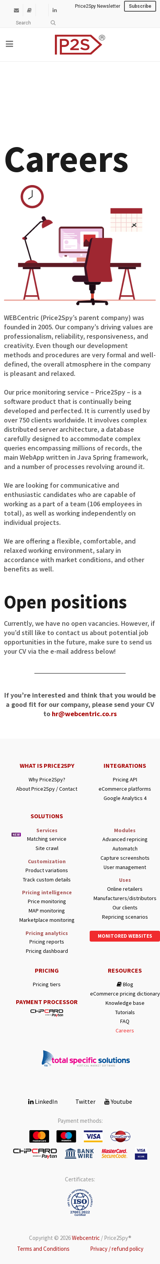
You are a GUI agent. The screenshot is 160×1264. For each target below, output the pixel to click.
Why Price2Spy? (47, 779)
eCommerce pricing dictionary (125, 993)
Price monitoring (47, 901)
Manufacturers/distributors (125, 898)
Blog (125, 984)
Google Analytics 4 (125, 798)
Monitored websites (125, 936)
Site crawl (47, 848)
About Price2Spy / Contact (46, 789)
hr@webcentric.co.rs (84, 713)
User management (125, 867)
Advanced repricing (125, 839)
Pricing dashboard (47, 951)
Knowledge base (125, 1003)
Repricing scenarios (125, 917)
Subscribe (140, 6)
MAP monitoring (47, 910)
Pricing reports (46, 941)
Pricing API (125, 779)
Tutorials (125, 1012)
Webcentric (86, 1237)
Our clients (125, 907)
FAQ (124, 1021)
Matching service (46, 839)
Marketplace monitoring (47, 920)
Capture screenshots (125, 858)
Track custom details (47, 879)
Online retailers (125, 889)
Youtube (118, 1101)
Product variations (47, 870)
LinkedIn (43, 1101)
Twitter (80, 1101)
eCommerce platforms (125, 789)
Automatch (125, 848)
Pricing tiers (47, 984)
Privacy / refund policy (116, 1248)
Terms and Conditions (43, 1248)
